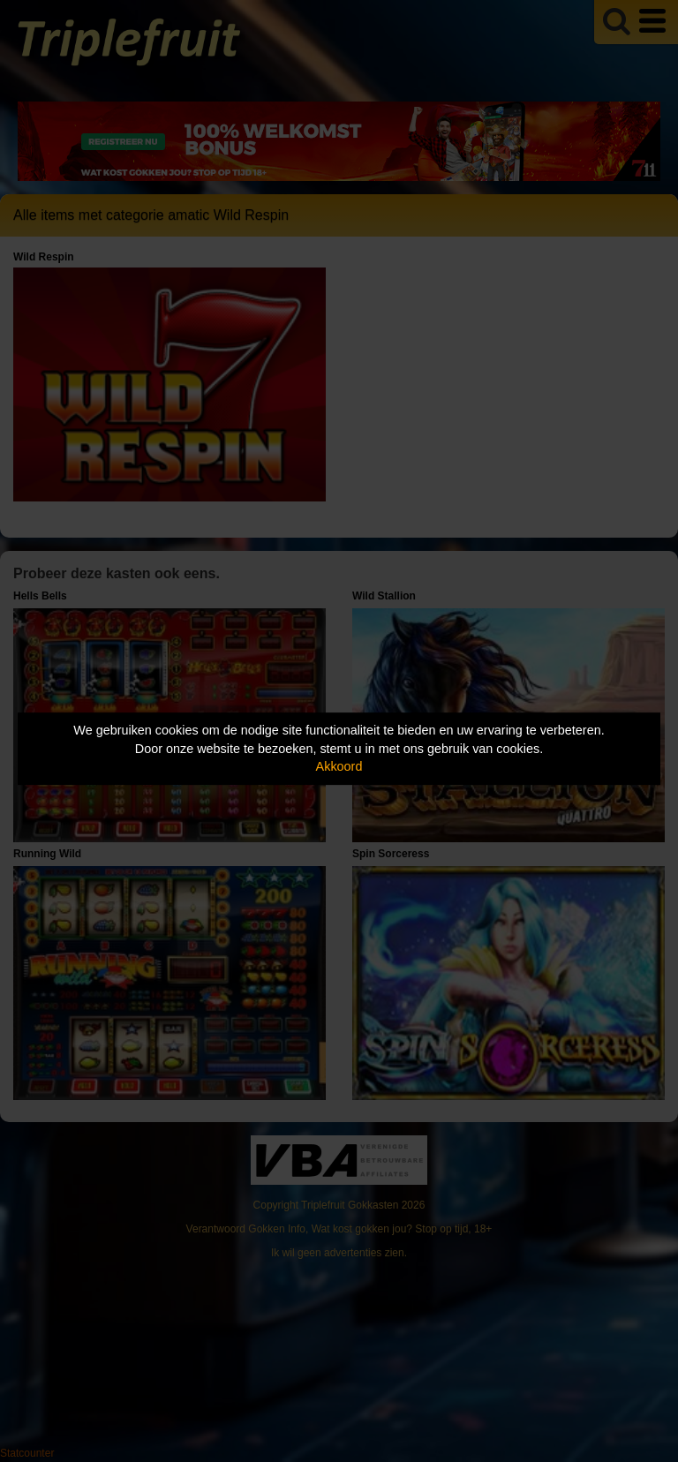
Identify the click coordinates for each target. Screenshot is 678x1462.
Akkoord (339, 766)
